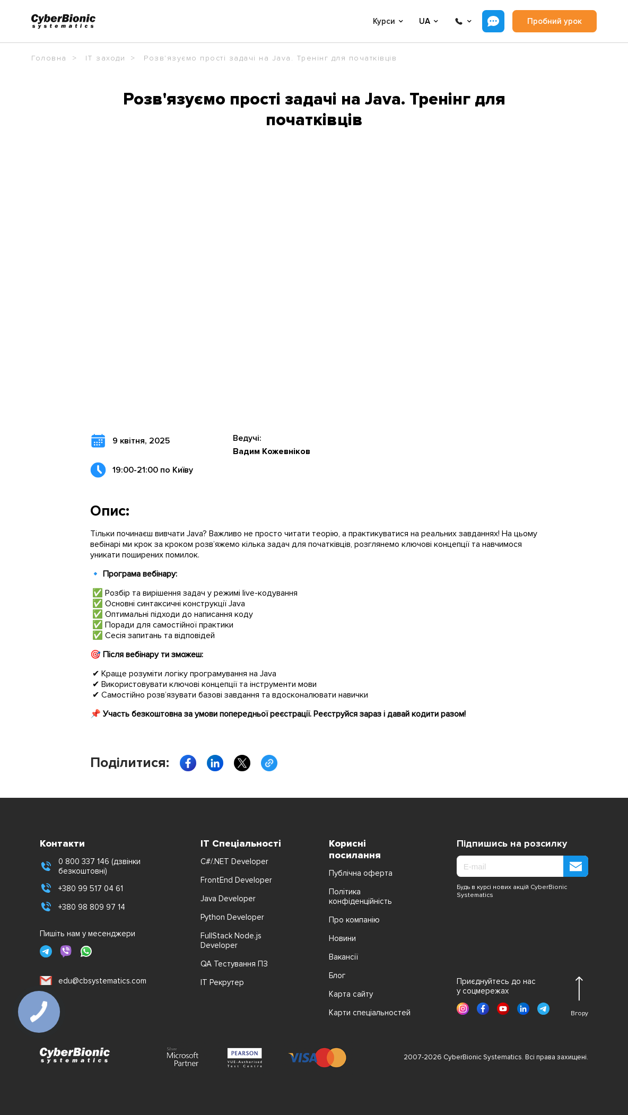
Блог (337, 975)
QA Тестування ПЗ (234, 964)
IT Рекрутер (222, 982)
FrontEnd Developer (236, 880)
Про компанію (354, 920)
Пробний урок (554, 21)
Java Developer (228, 898)
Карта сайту (351, 994)
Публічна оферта (360, 873)
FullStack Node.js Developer (230, 940)
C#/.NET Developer (234, 861)
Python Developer (232, 917)
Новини (342, 938)
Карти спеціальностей (370, 1012)
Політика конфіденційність (360, 896)
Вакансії (343, 957)
